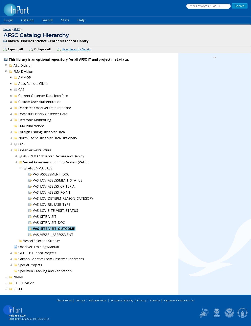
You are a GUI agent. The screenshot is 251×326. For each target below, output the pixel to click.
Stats (65, 20)
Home (7, 29)
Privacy (141, 300)
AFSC (17, 29)
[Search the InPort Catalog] (208, 6)
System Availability (122, 300)
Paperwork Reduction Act (179, 300)
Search (47, 20)
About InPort (64, 300)
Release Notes (98, 300)
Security (155, 300)
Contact (80, 300)
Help (81, 20)
